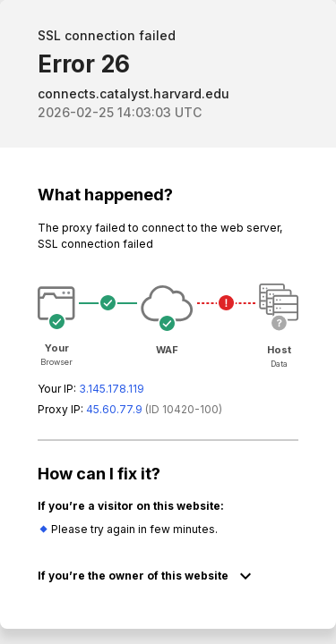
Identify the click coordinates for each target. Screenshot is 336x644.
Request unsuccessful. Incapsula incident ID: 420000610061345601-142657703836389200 (168, 322)
